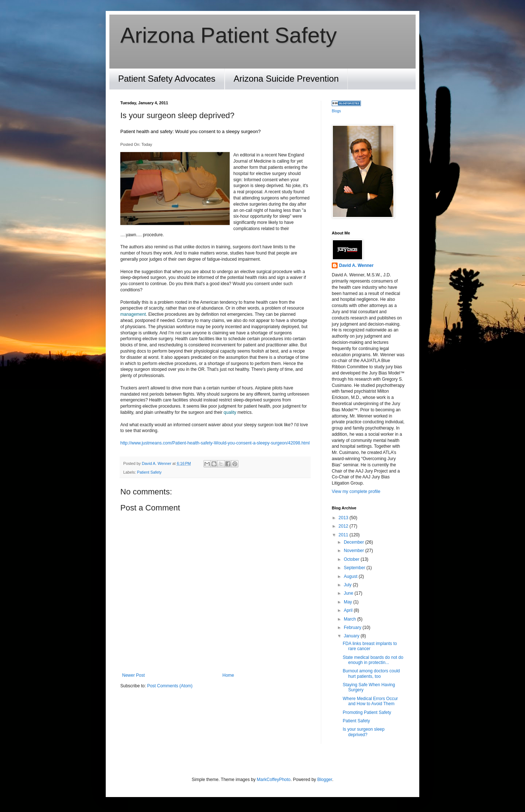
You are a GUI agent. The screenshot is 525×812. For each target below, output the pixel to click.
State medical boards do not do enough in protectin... (373, 660)
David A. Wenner (356, 265)
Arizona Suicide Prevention (286, 78)
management (133, 314)
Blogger (324, 779)
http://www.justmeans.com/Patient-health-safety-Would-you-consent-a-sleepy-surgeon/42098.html (215, 443)
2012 (344, 526)
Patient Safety (149, 472)
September (355, 567)
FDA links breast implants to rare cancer (370, 646)
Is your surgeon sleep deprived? (364, 732)
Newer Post (133, 675)
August (351, 576)
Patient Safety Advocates (166, 78)
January (352, 635)
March (350, 619)
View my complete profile (356, 491)
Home (228, 675)
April (349, 610)
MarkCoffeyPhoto (274, 779)
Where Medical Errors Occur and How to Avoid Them (370, 701)
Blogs (336, 111)
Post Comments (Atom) (169, 685)
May (348, 602)
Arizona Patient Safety (228, 35)
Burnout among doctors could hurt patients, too (371, 673)
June (349, 593)
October (352, 559)
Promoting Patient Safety (367, 712)
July (348, 584)
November (354, 550)
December (354, 542)
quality (229, 412)
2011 (344, 534)
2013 (344, 517)
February (353, 627)
